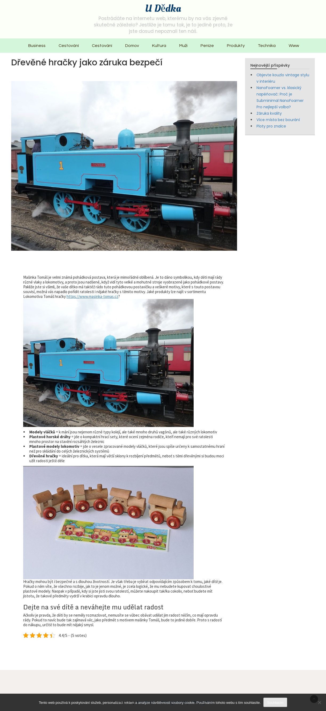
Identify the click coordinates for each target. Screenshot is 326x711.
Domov (132, 45)
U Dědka (163, 8)
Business (37, 45)
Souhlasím (275, 703)
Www (294, 45)
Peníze (207, 45)
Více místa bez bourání (278, 119)
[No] (319, 702)
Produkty (236, 45)
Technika (267, 45)
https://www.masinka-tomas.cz (92, 296)
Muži (183, 45)
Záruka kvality (269, 113)
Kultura (159, 45)
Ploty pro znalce (271, 126)
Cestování (69, 45)
